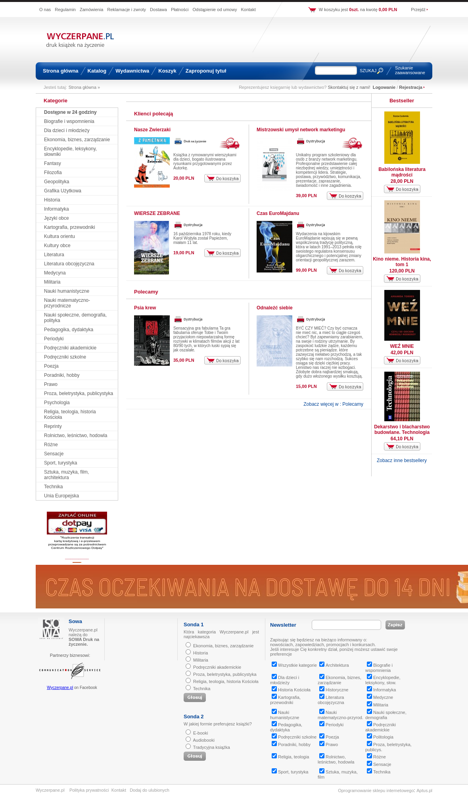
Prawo (51, 384)
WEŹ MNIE (402, 346)
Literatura (54, 254)
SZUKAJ (368, 70)
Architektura (334, 665)
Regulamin (65, 9)
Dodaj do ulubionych (149, 790)
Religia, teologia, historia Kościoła (225, 681)
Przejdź (418, 9)
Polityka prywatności (89, 790)
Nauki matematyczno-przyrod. (340, 715)
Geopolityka (56, 181)
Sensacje (53, 454)
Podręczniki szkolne (65, 357)
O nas (45, 9)
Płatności (180, 9)
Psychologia (57, 402)
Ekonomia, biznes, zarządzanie (77, 139)
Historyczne (333, 689)
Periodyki (53, 339)
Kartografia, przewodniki (69, 227)
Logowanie (384, 87)
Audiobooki (203, 740)
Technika (53, 486)
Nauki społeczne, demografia (386, 715)
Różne (51, 444)
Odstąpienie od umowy (215, 9)
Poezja (51, 366)
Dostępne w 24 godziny (70, 112)
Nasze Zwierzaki (152, 129)
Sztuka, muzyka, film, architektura (66, 474)
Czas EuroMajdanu (278, 213)
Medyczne (380, 697)
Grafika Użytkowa (62, 191)
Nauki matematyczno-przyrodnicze (67, 303)
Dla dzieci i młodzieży (67, 130)
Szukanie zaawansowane (410, 70)
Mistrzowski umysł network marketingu (301, 129)
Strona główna (61, 71)
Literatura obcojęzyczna (69, 264)
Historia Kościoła (291, 689)
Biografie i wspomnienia (69, 121)
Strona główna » (84, 87)
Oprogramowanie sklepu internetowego (376, 790)
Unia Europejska (61, 496)
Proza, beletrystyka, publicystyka (78, 393)
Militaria (52, 282)
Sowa (75, 621)
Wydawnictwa (132, 71)
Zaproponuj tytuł (206, 71)
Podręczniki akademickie (70, 348)
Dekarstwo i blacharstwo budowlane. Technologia (402, 429)
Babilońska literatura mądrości (402, 172)
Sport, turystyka (60, 463)
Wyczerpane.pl (60, 687)
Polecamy (146, 292)
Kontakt (248, 9)
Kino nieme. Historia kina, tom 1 (402, 261)
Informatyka (56, 209)
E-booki (200, 733)
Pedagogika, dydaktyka (68, 329)
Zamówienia (91, 9)
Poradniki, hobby (61, 375)
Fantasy (52, 163)
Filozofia (53, 172)
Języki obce (56, 218)
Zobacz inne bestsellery (402, 460)
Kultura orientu (59, 236)
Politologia (380, 737)
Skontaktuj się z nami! (349, 87)
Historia (52, 200)
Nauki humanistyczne (66, 291)
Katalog (97, 71)
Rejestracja (410, 87)
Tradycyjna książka (211, 747)
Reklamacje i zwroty (126, 9)
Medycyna (55, 273)
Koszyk (167, 71)
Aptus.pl (424, 790)
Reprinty (53, 426)
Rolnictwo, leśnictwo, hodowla (75, 435)
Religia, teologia (290, 756)
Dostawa (158, 9)
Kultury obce (57, 245)
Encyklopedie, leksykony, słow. (383, 680)
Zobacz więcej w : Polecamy (333, 404)
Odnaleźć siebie (275, 308)
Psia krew (145, 308)
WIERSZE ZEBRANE (157, 213)
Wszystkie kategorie (294, 665)
